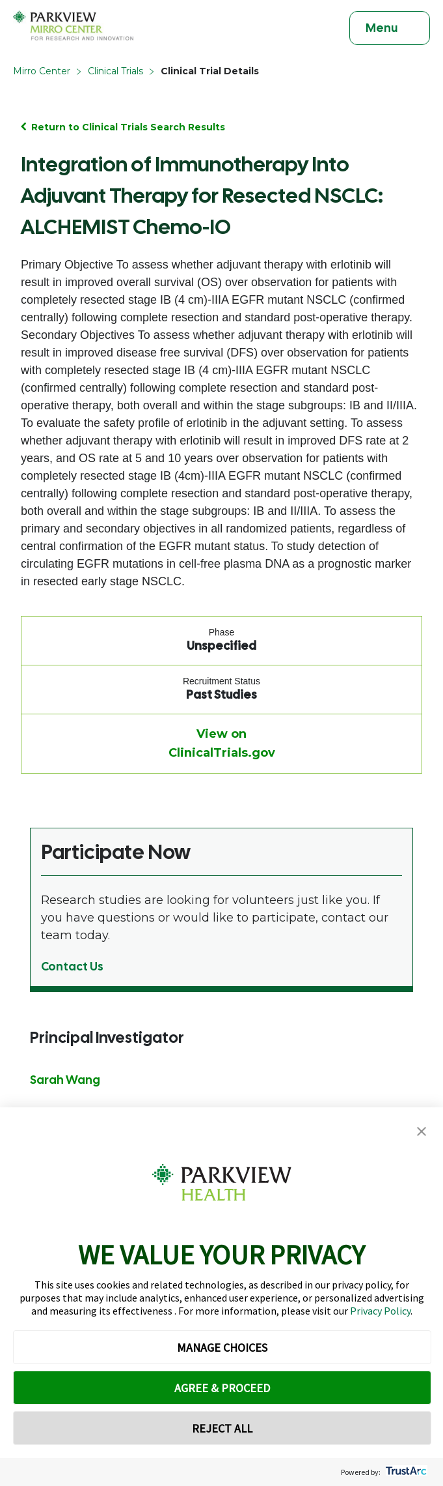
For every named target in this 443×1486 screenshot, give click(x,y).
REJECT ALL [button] (222, 1428)
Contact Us (72, 966)
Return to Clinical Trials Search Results (128, 127)
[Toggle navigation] (389, 28)
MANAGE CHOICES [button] (222, 1347)
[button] (422, 1132)
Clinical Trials (115, 71)
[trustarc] (405, 1472)
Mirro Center (41, 71)
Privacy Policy (380, 1310)
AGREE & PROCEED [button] (222, 1387)
